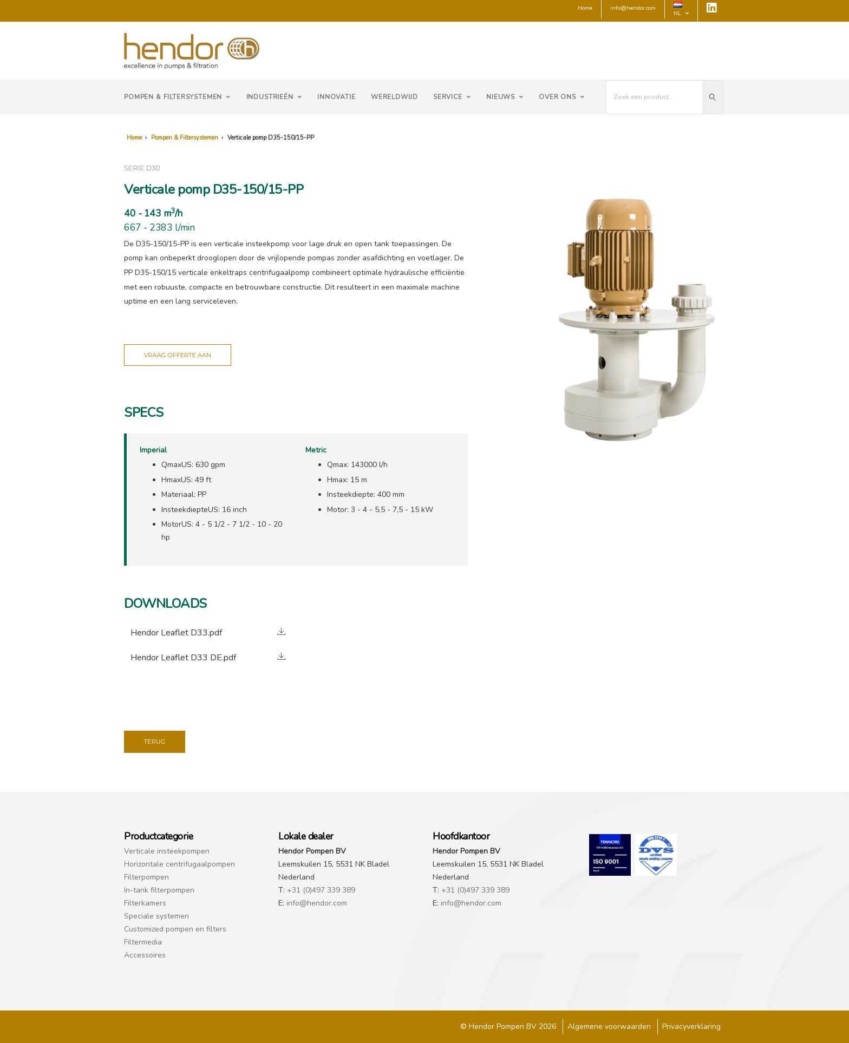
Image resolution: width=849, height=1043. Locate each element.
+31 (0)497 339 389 (321, 890)
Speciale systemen (156, 916)
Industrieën (274, 97)
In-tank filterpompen (159, 890)
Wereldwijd (394, 97)
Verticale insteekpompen (167, 851)
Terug (155, 741)
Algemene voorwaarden (609, 1026)
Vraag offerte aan (177, 355)
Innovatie (336, 97)
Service (452, 97)
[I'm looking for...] (654, 97)
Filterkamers (145, 903)
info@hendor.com (316, 903)
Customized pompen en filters (175, 929)
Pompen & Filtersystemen (177, 97)
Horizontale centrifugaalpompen (179, 864)
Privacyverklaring (691, 1026)
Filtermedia (143, 942)
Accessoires (145, 955)
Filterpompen (146, 877)
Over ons (562, 97)
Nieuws (505, 97)
